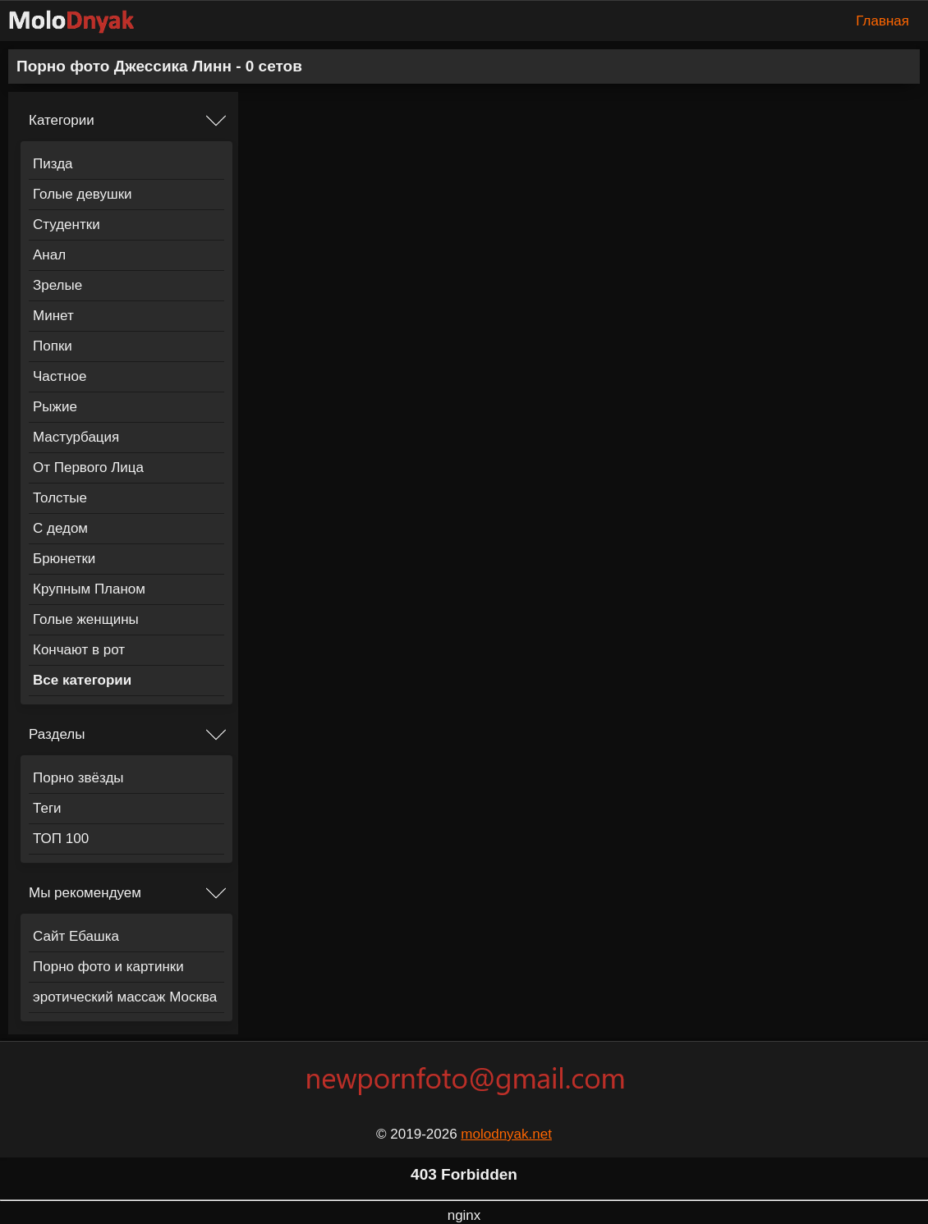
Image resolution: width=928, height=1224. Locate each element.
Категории (61, 120)
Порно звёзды (78, 778)
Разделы (57, 734)
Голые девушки (82, 194)
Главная (882, 21)
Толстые (60, 498)
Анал (49, 255)
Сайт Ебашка (76, 936)
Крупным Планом (89, 589)
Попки (52, 346)
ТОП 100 (61, 838)
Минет (53, 315)
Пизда (53, 164)
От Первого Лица (88, 467)
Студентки (66, 224)
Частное (59, 376)
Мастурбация (76, 437)
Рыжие (55, 407)
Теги (47, 808)
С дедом (60, 528)
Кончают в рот (79, 650)
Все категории (82, 680)
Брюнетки (64, 558)
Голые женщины (86, 619)
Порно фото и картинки (108, 966)
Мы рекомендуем (85, 893)
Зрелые (57, 285)
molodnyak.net (506, 1134)
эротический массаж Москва (125, 997)
